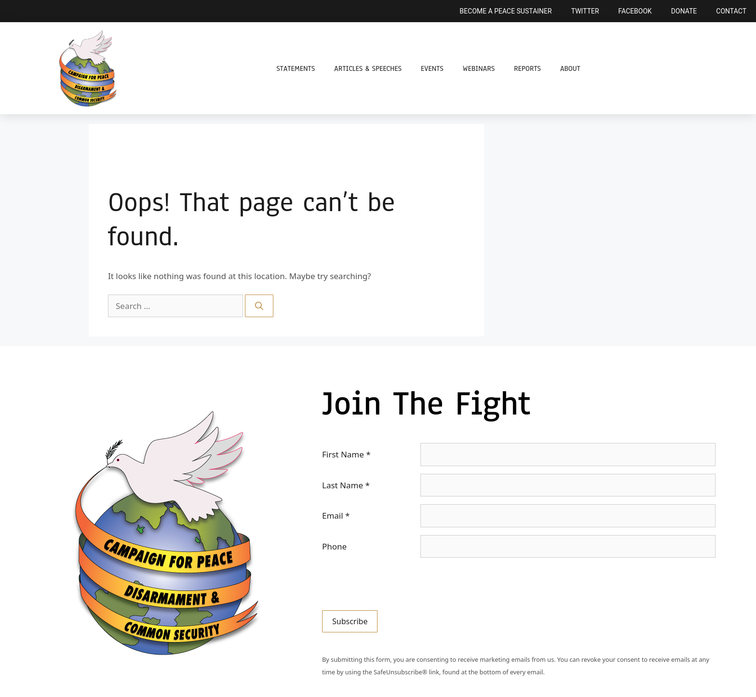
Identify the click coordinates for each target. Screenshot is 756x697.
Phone (334, 546)
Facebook (634, 11)
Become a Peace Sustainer (505, 11)
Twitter (585, 11)
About (570, 68)
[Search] (259, 306)
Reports (527, 68)
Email (336, 515)
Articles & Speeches (368, 68)
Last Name (346, 485)
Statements (295, 68)
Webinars (479, 68)
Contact (731, 11)
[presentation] (395, 584)
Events (432, 68)
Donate (684, 11)
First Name (346, 454)
